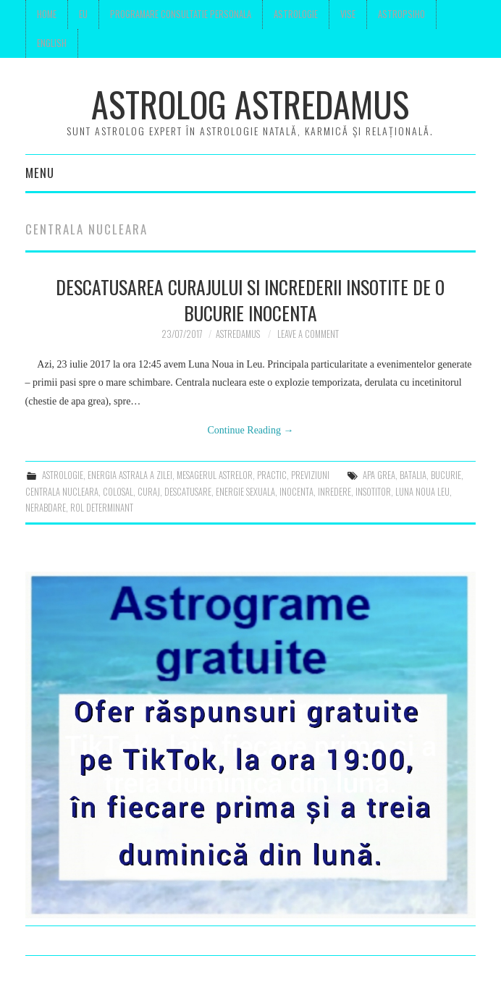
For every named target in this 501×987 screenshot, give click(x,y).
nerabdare (45, 507)
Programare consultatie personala (180, 14)
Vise (347, 14)
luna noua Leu (422, 492)
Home (46, 14)
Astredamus (238, 334)
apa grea (379, 475)
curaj (149, 492)
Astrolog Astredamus (250, 104)
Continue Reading (250, 430)
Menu (39, 173)
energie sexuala (245, 492)
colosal (118, 492)
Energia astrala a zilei (130, 475)
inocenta (296, 492)
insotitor (373, 492)
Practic (272, 475)
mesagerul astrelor (215, 475)
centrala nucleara (61, 492)
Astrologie (296, 14)
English (52, 43)
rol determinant (101, 507)
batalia (413, 475)
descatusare (187, 492)
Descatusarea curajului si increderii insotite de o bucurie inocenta (250, 299)
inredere (334, 492)
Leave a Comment (308, 334)
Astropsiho (401, 14)
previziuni (310, 475)
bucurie (446, 475)
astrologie (62, 475)
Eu (83, 14)
